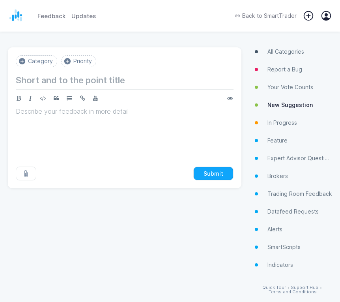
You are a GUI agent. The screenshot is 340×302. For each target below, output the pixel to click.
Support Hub (304, 287)
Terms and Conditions (293, 292)
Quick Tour (274, 287)
